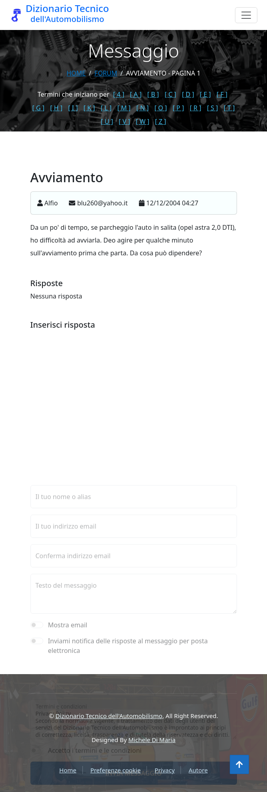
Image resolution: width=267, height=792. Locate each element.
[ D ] (188, 94)
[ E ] (205, 94)
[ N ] (142, 107)
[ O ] (161, 107)
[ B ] (153, 94)
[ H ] (56, 107)
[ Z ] (160, 121)
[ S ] (212, 107)
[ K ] (89, 107)
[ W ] (142, 121)
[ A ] (136, 94)
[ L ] (106, 107)
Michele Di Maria (152, 740)
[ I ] (73, 107)
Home (76, 73)
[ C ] (170, 94)
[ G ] (38, 107)
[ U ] (107, 121)
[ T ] (229, 107)
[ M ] (123, 107)
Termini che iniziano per (73, 94)
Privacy (165, 770)
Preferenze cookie (115, 770)
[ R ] (195, 107)
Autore (198, 770)
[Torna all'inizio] (239, 764)
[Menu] (246, 15)
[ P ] (178, 107)
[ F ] (222, 94)
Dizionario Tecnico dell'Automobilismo (109, 716)
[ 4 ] (118, 94)
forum (105, 73)
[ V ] (124, 121)
